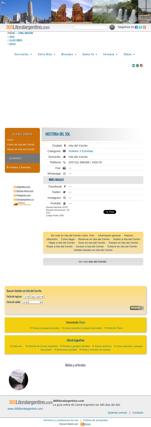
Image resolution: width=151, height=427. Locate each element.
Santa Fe (90, 54)
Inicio (10, 139)
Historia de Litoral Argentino (43, 346)
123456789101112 (37, 296)
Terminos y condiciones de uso (60, 420)
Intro (91, 235)
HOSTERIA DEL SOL (57, 134)
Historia (128, 235)
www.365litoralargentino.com (25, 408)
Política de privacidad (95, 420)
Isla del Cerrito (15, 40)
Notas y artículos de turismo (96, 349)
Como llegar (68, 239)
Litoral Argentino (25, 33)
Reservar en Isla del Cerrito (94, 239)
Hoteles (12, 44)
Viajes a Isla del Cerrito (61, 242)
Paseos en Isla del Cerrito (123, 242)
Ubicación (51, 239)
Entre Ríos (46, 54)
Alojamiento (15, 158)
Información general (109, 235)
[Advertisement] (75, 98)
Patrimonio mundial (67, 349)
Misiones (69, 54)
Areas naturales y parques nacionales (83, 327)
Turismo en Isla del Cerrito (122, 246)
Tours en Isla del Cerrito (91, 242)
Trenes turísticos (103, 346)
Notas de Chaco (115, 327)
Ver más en (57, 235)
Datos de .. (17, 346)
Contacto (137, 412)
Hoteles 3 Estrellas (19, 167)
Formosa (110, 54)
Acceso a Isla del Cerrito (90, 246)
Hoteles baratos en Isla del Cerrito (93, 250)
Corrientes (23, 54)
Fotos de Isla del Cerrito (20, 144)
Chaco (11, 37)
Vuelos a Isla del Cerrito (126, 239)
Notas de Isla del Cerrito (21, 149)
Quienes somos (117, 412)
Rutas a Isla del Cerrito (60, 246)
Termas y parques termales (46, 327)
